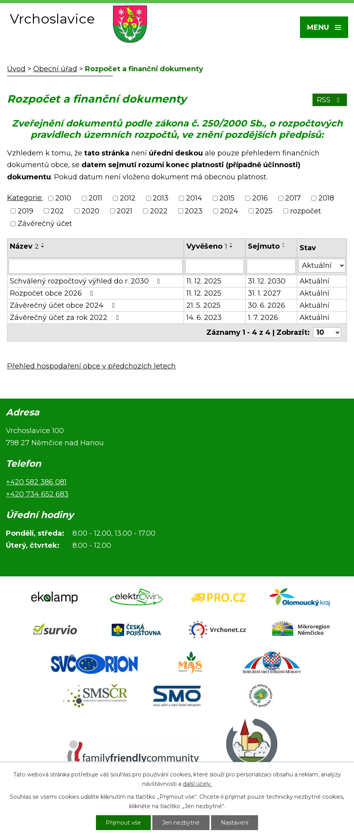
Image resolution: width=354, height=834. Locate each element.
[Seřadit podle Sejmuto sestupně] (284, 246)
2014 (194, 198)
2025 (264, 211)
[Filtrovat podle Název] (95, 266)
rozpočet (305, 211)
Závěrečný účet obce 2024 (64, 305)
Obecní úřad (55, 69)
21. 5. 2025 (203, 305)
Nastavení (234, 822)
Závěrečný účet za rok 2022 (66, 317)
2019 (25, 211)
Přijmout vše (123, 822)
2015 (227, 198)
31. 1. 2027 (264, 293)
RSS (330, 100)
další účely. (197, 783)
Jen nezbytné (181, 822)
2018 (326, 198)
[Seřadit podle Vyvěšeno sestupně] (231, 246)
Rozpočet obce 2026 (53, 293)
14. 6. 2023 (204, 317)
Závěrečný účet (45, 223)
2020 (90, 211)
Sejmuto (264, 246)
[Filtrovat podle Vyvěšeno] (214, 266)
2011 (95, 198)
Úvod (16, 69)
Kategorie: (25, 197)
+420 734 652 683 (37, 494)
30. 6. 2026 (266, 305)
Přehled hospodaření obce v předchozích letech (91, 366)
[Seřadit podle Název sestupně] (43, 246)
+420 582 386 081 (36, 482)
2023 (193, 211)
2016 (260, 198)
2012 (127, 198)
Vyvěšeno (206, 246)
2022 (159, 211)
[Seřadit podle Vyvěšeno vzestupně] (231, 243)
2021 (124, 211)
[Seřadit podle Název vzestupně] (43, 243)
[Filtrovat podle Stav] (321, 266)
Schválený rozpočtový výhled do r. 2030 (86, 281)
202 (57, 211)
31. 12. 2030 (266, 281)
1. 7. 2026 (263, 317)
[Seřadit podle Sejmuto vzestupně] (284, 243)
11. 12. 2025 (203, 281)
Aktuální (314, 281)
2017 (293, 198)
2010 (63, 198)
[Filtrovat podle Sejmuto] (271, 266)
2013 (160, 198)
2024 (229, 211)
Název (24, 246)
